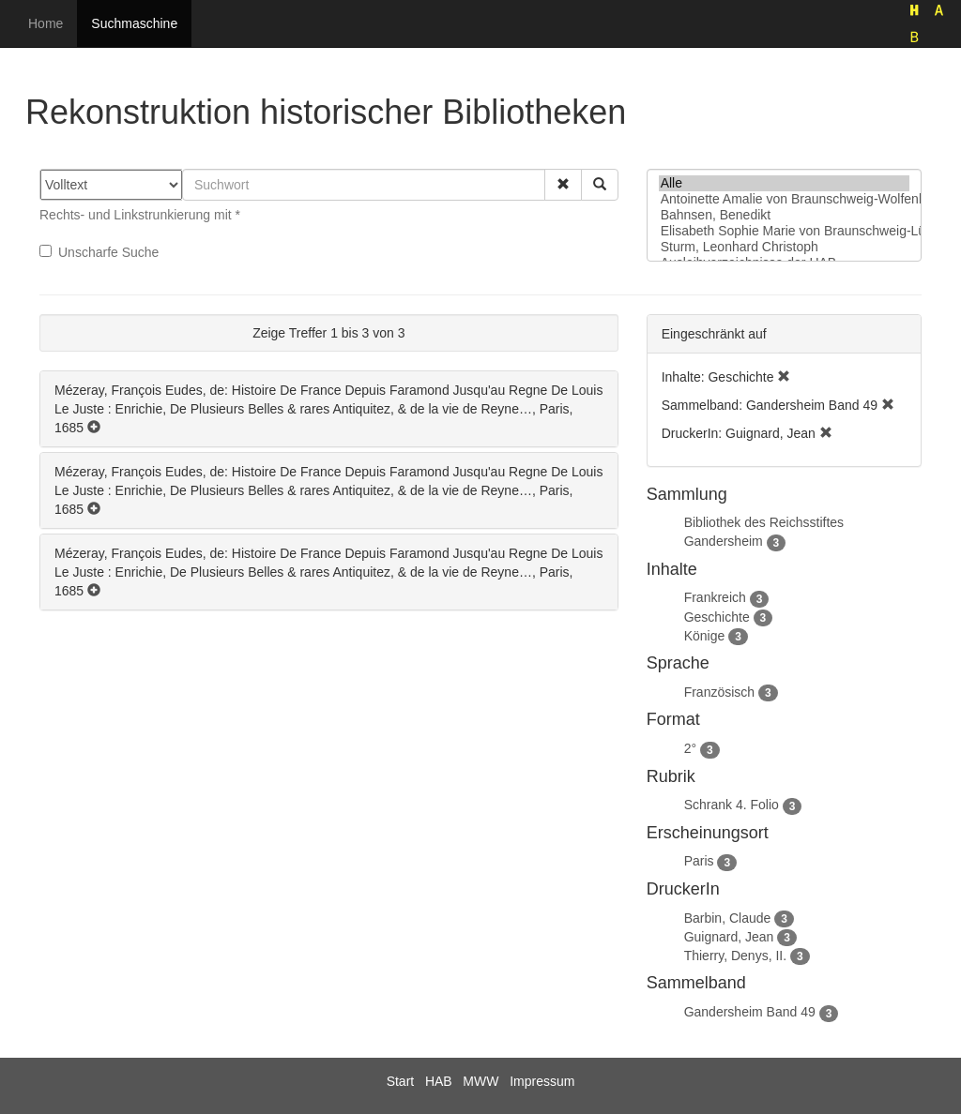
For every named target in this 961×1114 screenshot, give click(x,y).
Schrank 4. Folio (731, 804)
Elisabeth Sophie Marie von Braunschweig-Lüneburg (784, 231)
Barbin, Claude (727, 918)
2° (690, 748)
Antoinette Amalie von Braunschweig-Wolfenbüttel (784, 199)
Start (401, 1081)
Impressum (542, 1081)
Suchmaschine (134, 23)
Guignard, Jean (729, 936)
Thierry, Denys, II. (735, 955)
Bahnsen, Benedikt (784, 215)
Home (45, 23)
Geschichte (717, 617)
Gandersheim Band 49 (750, 1011)
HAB (438, 1081)
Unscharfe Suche (99, 252)
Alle (784, 183)
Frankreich (715, 597)
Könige (704, 635)
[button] (563, 185)
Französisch (719, 692)
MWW (480, 1081)
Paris (699, 860)
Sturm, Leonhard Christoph (784, 247)
